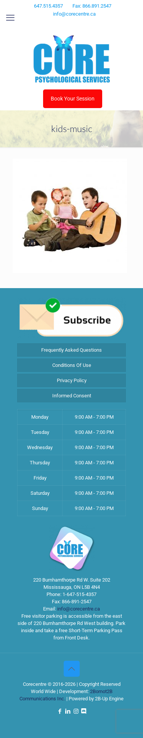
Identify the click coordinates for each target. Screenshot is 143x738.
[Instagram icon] (77, 24)
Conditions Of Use (71, 365)
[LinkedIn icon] (67, 24)
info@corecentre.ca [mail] (74, 14)
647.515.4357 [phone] (48, 6)
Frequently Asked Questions (71, 350)
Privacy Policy (72, 380)
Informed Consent (71, 395)
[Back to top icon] (72, 669)
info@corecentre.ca (78, 609)
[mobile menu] (10, 17)
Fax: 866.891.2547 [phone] (91, 6)
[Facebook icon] (58, 24)
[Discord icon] (86, 24)
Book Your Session (73, 99)
